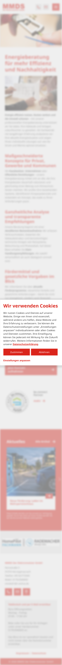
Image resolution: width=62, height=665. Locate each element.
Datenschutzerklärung (25, 344)
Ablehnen (44, 352)
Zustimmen (16, 352)
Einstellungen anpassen (16, 360)
